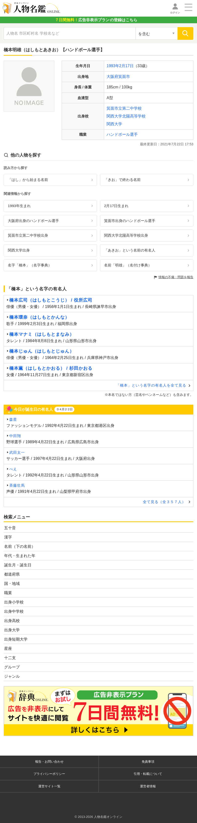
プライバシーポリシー (49, 774)
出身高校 (12, 621)
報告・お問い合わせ (49, 761)
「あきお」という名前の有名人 (129, 250)
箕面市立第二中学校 (124, 108)
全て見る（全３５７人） (164, 502)
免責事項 (148, 761)
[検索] (185, 33)
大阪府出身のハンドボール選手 (33, 221)
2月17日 (126, 66)
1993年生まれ (19, 206)
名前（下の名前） (19, 546)
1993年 (113, 66)
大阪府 (112, 76)
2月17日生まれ (116, 206)
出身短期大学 (16, 639)
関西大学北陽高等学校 (126, 116)
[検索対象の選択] (156, 33)
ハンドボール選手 (122, 134)
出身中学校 (14, 611)
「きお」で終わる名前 (122, 180)
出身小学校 (14, 602)
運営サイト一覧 (49, 786)
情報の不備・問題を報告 (175, 277)
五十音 (10, 528)
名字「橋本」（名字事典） (30, 265)
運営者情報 (148, 786)
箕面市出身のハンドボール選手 (129, 221)
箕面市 (124, 76)
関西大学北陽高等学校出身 (126, 235)
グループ (12, 667)
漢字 (8, 537)
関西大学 (114, 124)
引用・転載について (148, 774)
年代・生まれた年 (19, 556)
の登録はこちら (96, 20)
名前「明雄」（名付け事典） (128, 265)
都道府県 (12, 574)
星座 (8, 648)
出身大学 (12, 630)
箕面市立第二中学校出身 (28, 235)
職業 (8, 593)
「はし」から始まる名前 (28, 180)
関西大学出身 (19, 250)
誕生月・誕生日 (17, 565)
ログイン (175, 12)
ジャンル (12, 676)
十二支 (10, 658)
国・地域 (12, 583)
